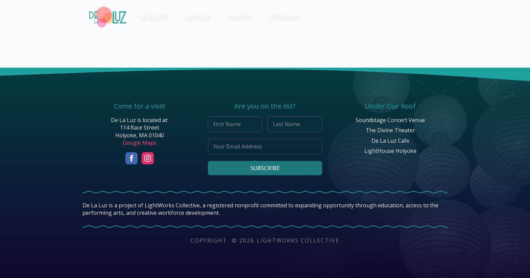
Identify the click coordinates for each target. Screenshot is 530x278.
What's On (197, 17)
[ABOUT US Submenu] (256, 17)
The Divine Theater (390, 130)
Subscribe (265, 168)
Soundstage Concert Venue (390, 120)
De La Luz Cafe (390, 140)
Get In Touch (284, 17)
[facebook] (131, 158)
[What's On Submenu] (215, 17)
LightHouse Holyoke (390, 151)
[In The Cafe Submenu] (172, 17)
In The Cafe (153, 17)
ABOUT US (239, 17)
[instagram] (148, 158)
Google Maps (139, 142)
